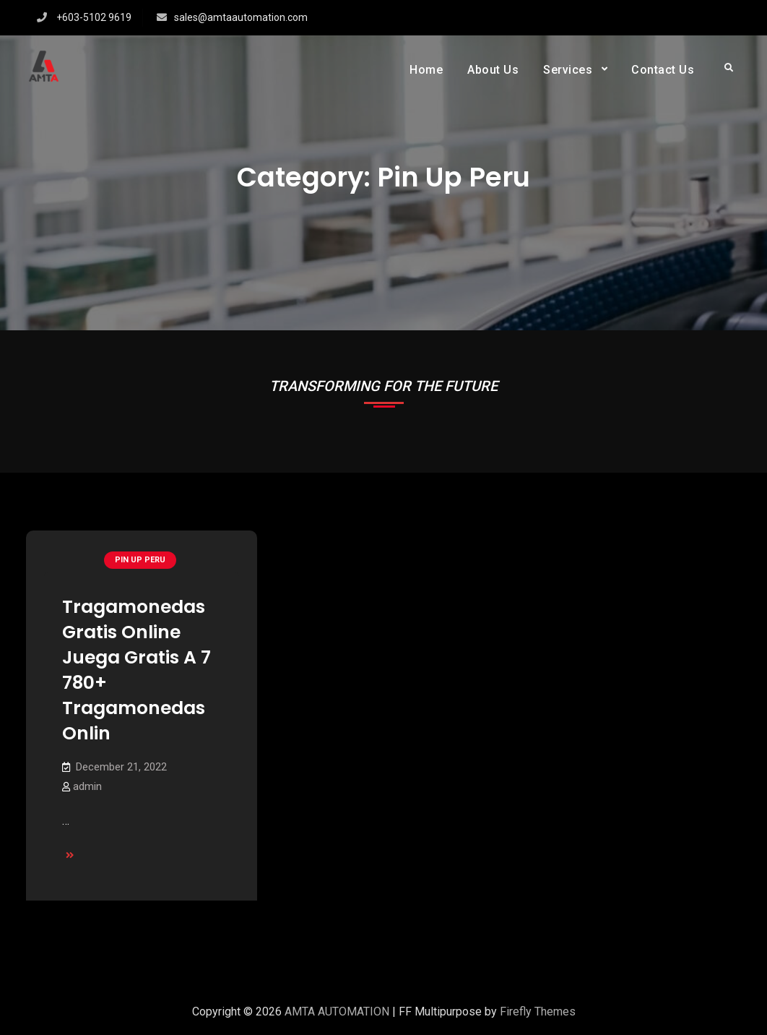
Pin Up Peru (140, 559)
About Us (493, 70)
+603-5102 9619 (93, 17)
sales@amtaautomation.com (241, 17)
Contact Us (662, 70)
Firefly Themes (538, 1011)
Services (567, 70)
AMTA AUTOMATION (337, 1011)
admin (87, 786)
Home (426, 70)
